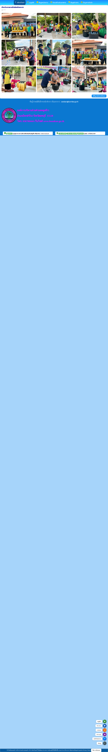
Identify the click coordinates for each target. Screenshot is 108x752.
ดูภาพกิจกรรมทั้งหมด (99, 96)
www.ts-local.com (45, 133)
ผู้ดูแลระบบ (9, 133)
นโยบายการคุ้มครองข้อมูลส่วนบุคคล (75, 133)
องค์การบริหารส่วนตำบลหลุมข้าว (28, 133)
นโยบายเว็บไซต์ (62, 133)
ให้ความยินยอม (96, 750)
